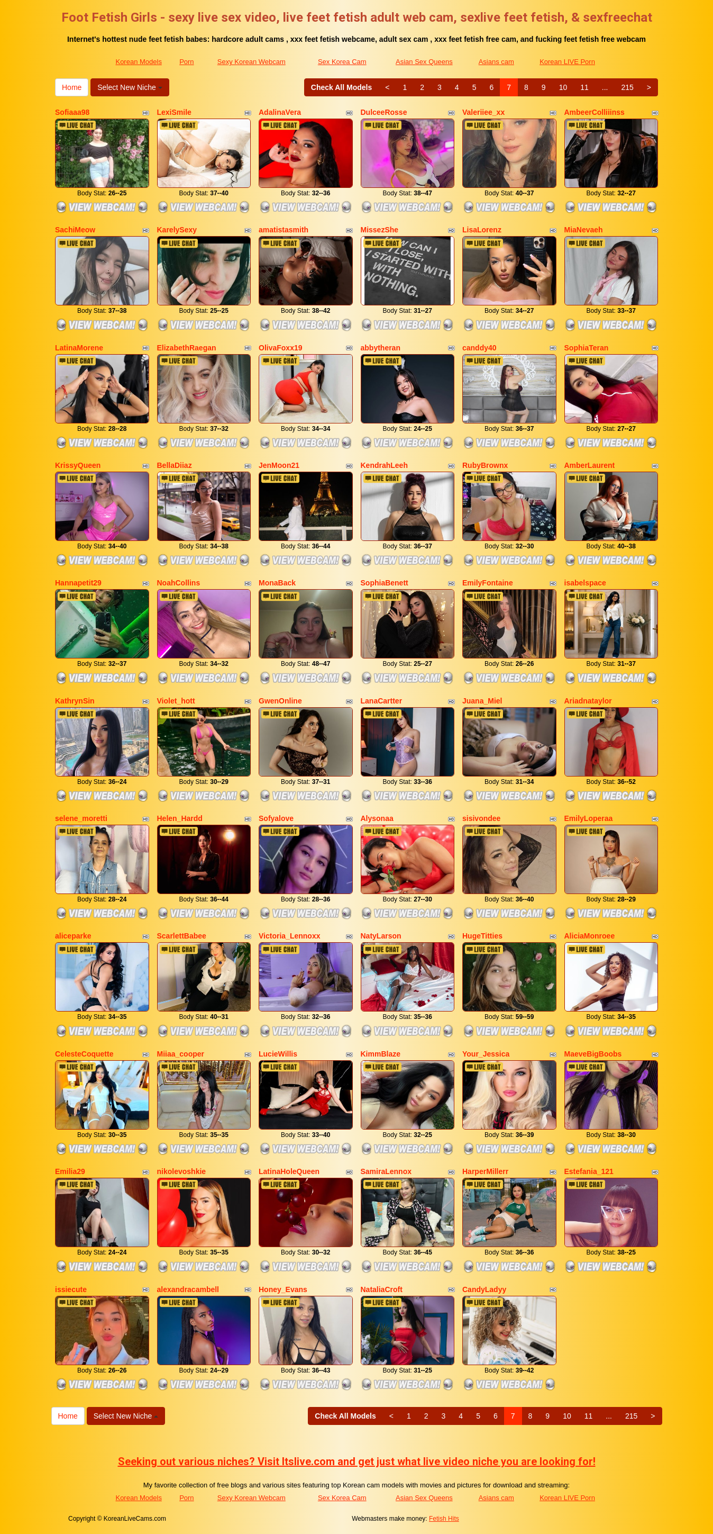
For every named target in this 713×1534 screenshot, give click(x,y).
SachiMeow (75, 229)
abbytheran (380, 348)
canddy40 (479, 348)
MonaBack (277, 583)
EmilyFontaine (487, 583)
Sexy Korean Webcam (251, 62)
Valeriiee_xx (483, 112)
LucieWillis (278, 1054)
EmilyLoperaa (588, 818)
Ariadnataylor (588, 701)
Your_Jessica (485, 1054)
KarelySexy (177, 229)
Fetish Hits (444, 1518)
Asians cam (496, 62)
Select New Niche (129, 87)
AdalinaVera (280, 112)
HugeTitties (482, 936)
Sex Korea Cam (342, 62)
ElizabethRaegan (186, 348)
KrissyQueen (77, 465)
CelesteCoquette (84, 1054)
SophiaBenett (384, 583)
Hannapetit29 (78, 583)
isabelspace (585, 583)
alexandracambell (188, 1289)
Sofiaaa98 (72, 112)
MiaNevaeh (583, 229)
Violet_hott (176, 701)
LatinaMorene (79, 348)
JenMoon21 (279, 465)
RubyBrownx (485, 465)
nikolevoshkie (181, 1171)
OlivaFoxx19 (281, 348)
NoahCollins (178, 583)
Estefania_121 (589, 1171)
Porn (186, 62)
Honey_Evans (283, 1289)
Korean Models (138, 62)
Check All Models (341, 87)
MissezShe (380, 229)
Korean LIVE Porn (567, 62)
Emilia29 (70, 1171)
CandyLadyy (484, 1289)
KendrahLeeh (384, 465)
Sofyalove (276, 818)
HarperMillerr (485, 1171)
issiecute (71, 1289)
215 (627, 87)
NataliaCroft (382, 1289)
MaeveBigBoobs (593, 1054)
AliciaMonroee (589, 936)
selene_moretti (81, 818)
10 (563, 87)
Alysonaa (377, 818)
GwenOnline (280, 701)
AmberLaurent (589, 465)
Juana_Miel (482, 701)
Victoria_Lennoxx (289, 936)
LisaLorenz (481, 229)
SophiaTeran (586, 348)
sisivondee (481, 818)
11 (584, 87)
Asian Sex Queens (424, 62)
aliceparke (73, 936)
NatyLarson (381, 936)
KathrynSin (75, 701)
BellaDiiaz (174, 465)
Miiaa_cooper (180, 1054)
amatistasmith (283, 229)
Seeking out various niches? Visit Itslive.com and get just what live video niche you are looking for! (357, 1461)
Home (71, 87)
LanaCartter (382, 701)
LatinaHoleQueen (289, 1171)
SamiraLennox (386, 1171)
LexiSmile (174, 112)
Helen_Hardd (180, 818)
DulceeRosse (384, 112)
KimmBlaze (380, 1054)
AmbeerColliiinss (594, 112)
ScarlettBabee (181, 936)
